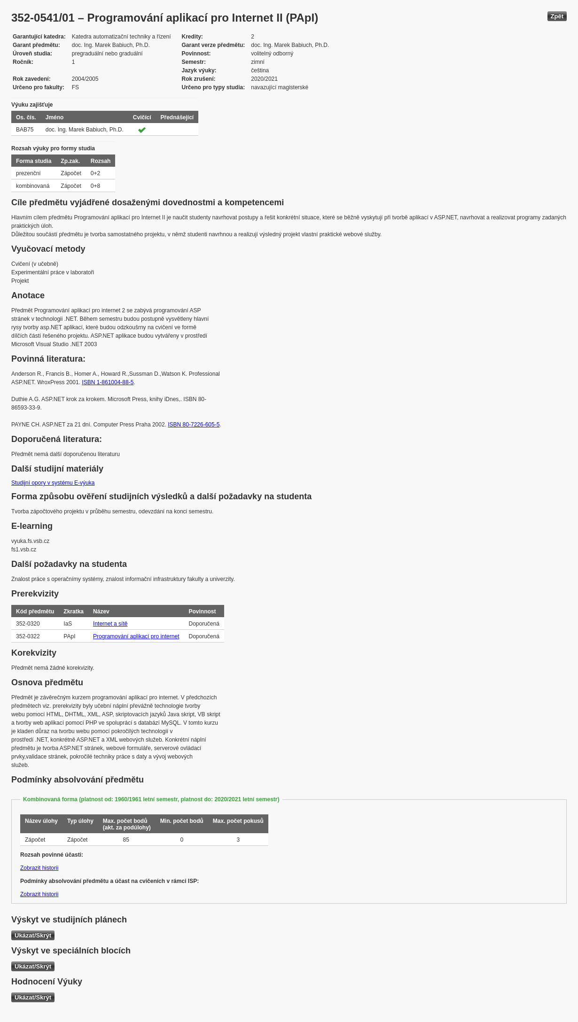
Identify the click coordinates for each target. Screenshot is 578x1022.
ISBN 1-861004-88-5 (107, 382)
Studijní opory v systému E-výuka (52, 483)
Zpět (557, 16)
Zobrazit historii (39, 868)
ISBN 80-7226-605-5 (193, 424)
